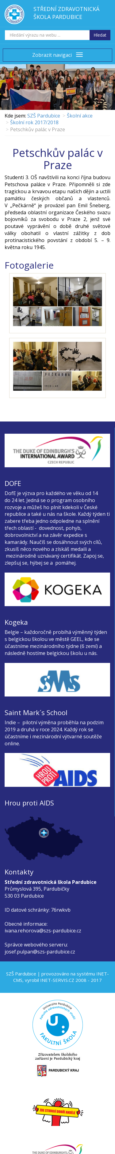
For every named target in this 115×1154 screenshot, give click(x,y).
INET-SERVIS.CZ (57, 980)
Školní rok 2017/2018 (34, 122)
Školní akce (80, 115)
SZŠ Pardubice (43, 115)
